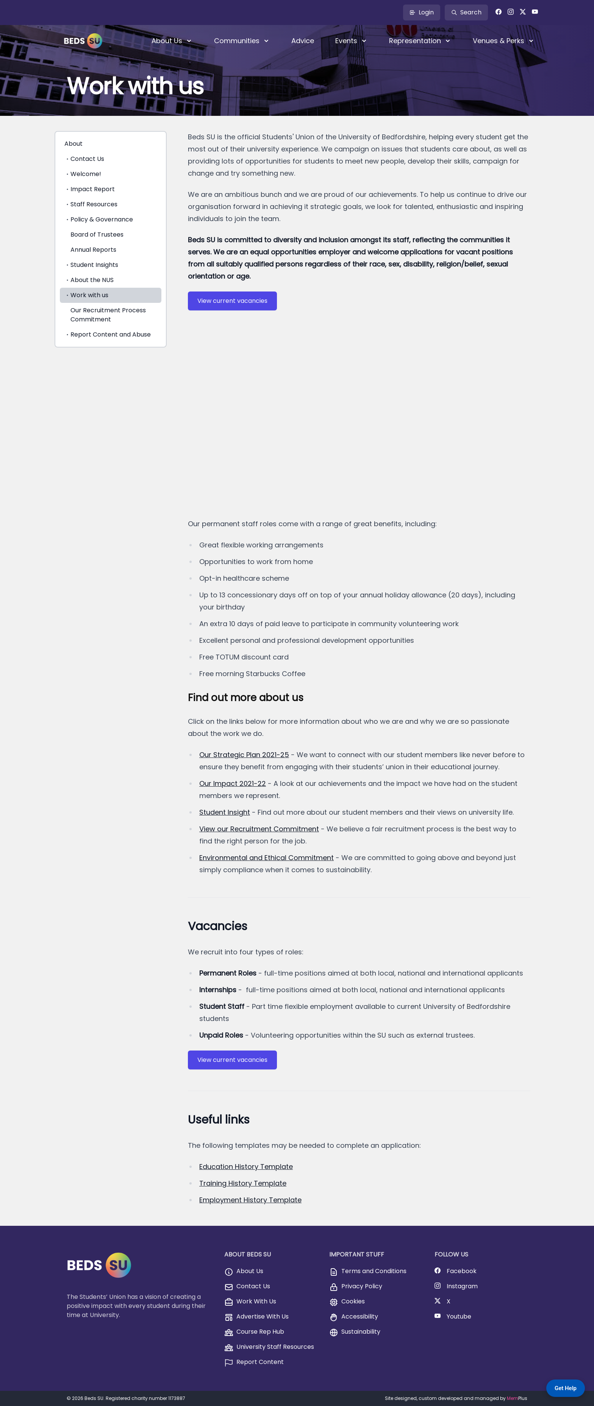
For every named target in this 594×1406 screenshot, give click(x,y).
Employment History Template (250, 1200)
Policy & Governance (98, 219)
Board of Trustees (96, 234)
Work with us (86, 295)
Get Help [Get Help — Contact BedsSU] (566, 1388)
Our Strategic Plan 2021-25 (244, 754)
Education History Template (246, 1166)
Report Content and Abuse (107, 334)
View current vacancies (232, 300)
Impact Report (89, 189)
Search (466, 12)
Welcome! (82, 174)
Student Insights (91, 264)
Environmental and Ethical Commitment (266, 857)
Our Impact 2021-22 (232, 783)
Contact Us (84, 158)
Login (422, 12)
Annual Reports (93, 249)
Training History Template (242, 1183)
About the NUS (89, 280)
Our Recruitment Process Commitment (108, 315)
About (73, 143)
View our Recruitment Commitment (259, 829)
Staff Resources (90, 204)
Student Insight (224, 812)
